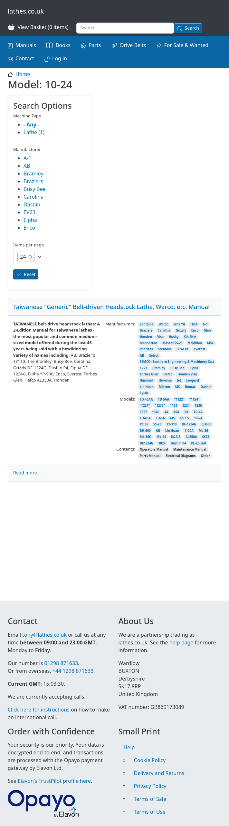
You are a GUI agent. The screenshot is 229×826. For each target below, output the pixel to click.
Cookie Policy (150, 760)
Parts (95, 45)
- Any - (31, 124)
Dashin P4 (178, 443)
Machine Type (27, 116)
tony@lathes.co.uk (44, 627)
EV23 (143, 368)
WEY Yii (179, 324)
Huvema (165, 380)
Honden (146, 337)
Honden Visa (187, 374)
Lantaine (147, 324)
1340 (155, 412)
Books (63, 45)
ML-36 (203, 431)
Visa (160, 337)
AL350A (191, 437)
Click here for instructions (39, 709)
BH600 (206, 424)
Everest (199, 349)
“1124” (194, 399)
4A (166, 412)
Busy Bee (177, 368)
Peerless (146, 349)
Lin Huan (147, 387)
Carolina (163, 330)
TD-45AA (146, 399)
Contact (24, 58)
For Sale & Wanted (186, 45)
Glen (207, 330)
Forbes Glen (149, 374)
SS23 (205, 437)
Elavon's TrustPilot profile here (54, 780)
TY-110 (172, 424)
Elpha (194, 368)
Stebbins (164, 349)
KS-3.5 (175, 437)
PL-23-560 (198, 443)
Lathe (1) (34, 132)
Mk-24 (161, 437)
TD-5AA (163, 399)
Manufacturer (27, 149)
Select (153, 355)
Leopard (192, 380)
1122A (189, 431)
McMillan (195, 343)
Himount (147, 380)
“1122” (179, 399)
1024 (162, 443)
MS (177, 387)
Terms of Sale (150, 798)
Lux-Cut (182, 349)
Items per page (28, 245)
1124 (173, 405)
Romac (190, 387)
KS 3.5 (184, 418)
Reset (29, 274)
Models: (127, 399)
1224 (185, 405)
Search (192, 28)
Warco (163, 324)
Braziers (146, 330)
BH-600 (145, 431)
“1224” (145, 405)
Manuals (25, 45)
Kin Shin (190, 337)
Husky (173, 337)
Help (129, 747)
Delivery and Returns (159, 773)
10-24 (198, 418)
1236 (198, 405)
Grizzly (181, 330)
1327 (143, 412)
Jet (179, 380)
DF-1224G (189, 424)
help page (181, 634)
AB (142, 355)
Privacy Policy (150, 786)
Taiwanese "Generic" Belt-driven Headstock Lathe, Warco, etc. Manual (111, 307)
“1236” (160, 405)
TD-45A (145, 418)
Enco (195, 330)
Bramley (158, 368)
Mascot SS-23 (172, 343)
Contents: (125, 449)
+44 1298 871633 (72, 663)
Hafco (167, 374)
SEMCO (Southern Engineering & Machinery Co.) (177, 362)
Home (22, 74)
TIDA (193, 324)
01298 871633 (61, 655)
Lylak (144, 393)
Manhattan (148, 343)
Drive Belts (133, 45)
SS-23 (157, 424)
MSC (210, 343)
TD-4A (198, 412)
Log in (59, 58)
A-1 (205, 324)
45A (176, 412)
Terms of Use (150, 811)
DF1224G (146, 443)
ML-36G (145, 437)
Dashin (206, 387)
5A (186, 412)
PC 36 (144, 424)
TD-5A (160, 418)
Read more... (27, 473)
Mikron (164, 387)
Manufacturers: (120, 324)
